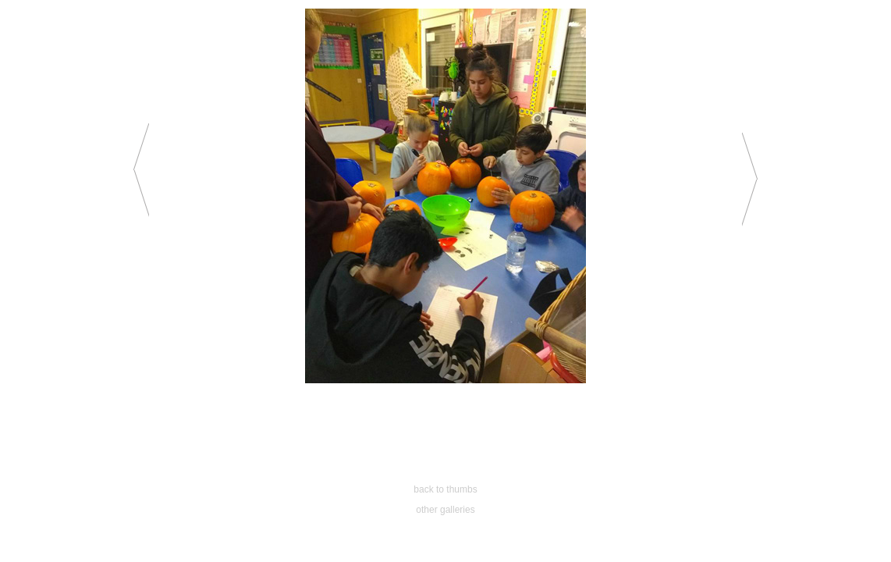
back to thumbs (445, 489)
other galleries (445, 509)
